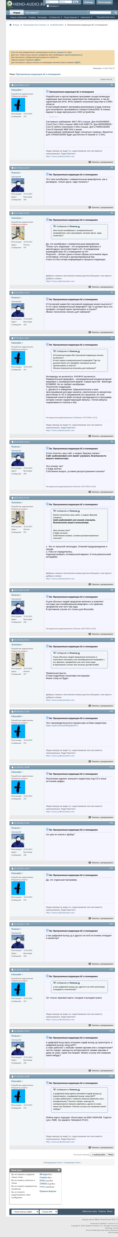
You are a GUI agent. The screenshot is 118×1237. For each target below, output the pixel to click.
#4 (112, 292)
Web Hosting (113, 1232)
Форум (16, 13)
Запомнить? (53, 6)
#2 (112, 167)
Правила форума (48, 1191)
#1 (112, 85)
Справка (32, 17)
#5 (112, 338)
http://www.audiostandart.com (60, 156)
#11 (111, 767)
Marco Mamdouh (111, 1230)
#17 (111, 1076)
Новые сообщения (18, 17)
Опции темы (105, 79)
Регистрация (104, 2)
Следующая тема (72, 1162)
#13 (111, 868)
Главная (102, 1211)
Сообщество (54, 17)
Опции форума (70, 17)
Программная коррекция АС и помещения (38, 74)
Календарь (42, 17)
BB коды (44, 1174)
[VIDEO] (43, 1183)
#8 (112, 590)
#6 (112, 441)
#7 (112, 497)
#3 (112, 213)
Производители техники (34, 24)
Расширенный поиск (106, 17)
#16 (111, 1031)
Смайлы (44, 1177)
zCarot (115, 1228)
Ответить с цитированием (101, 162)
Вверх (110, 1155)
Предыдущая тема (53, 1162)
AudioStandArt (57, 24)
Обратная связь (89, 1211)
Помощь (89, 2)
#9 (112, 639)
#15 (111, 969)
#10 (111, 711)
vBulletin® (104, 1223)
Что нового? (32, 13)
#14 (111, 924)
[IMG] (42, 1180)
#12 (111, 823)
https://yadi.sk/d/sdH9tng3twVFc (62, 725)
